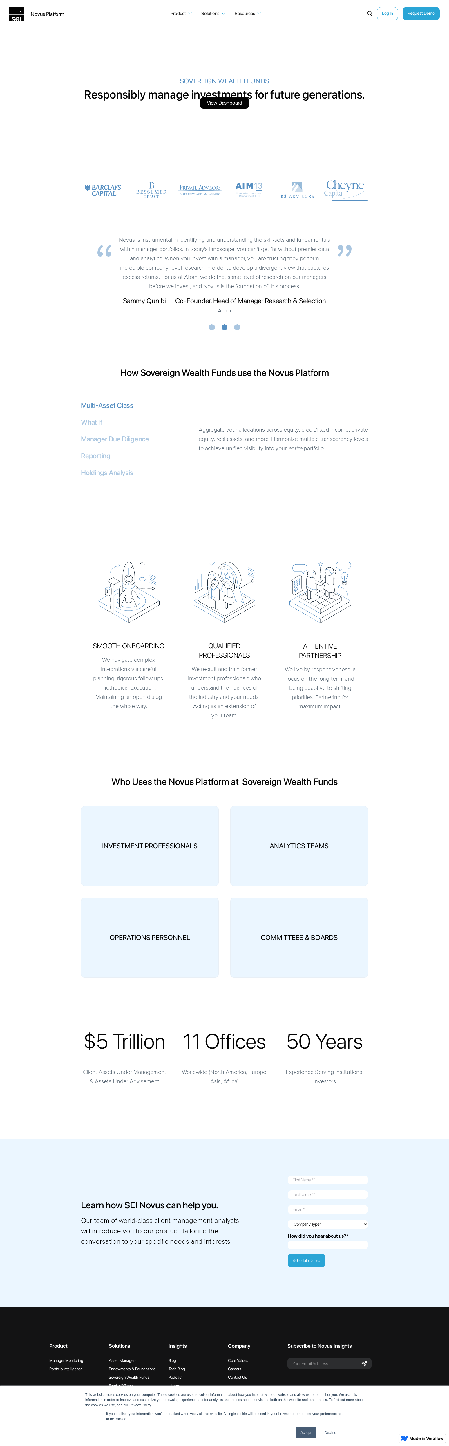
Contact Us (237, 1377)
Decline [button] (330, 1433)
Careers (234, 1369)
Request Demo (421, 13)
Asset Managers (123, 1360)
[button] (181, 13)
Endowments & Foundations (132, 1369)
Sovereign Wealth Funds (129, 1377)
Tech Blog (177, 1369)
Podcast (175, 1377)
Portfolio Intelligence (66, 1369)
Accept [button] (305, 1433)
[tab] (137, 405)
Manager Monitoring (66, 1360)
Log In (387, 13)
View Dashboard (224, 103)
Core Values (238, 1360)
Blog (172, 1360)
